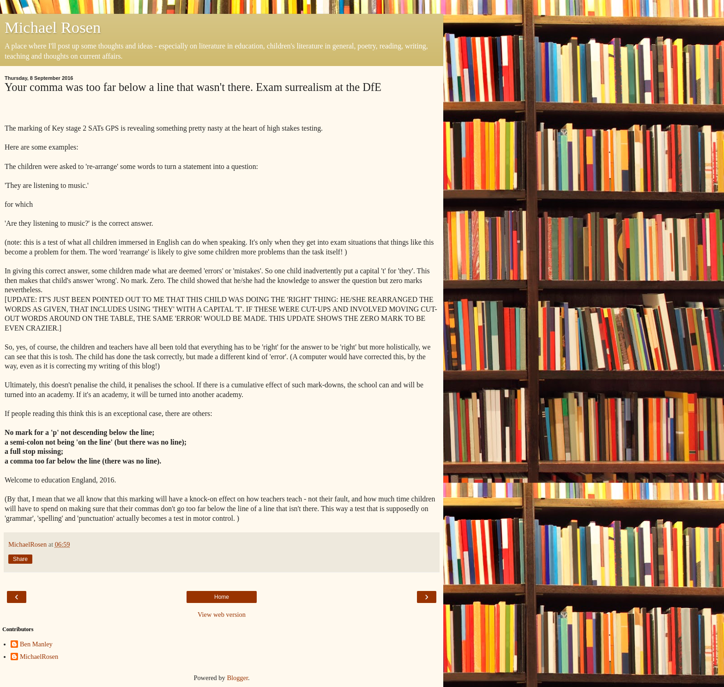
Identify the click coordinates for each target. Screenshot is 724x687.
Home (221, 597)
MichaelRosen (39, 656)
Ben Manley (36, 644)
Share (20, 559)
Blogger (237, 677)
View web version (222, 614)
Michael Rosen (53, 27)
